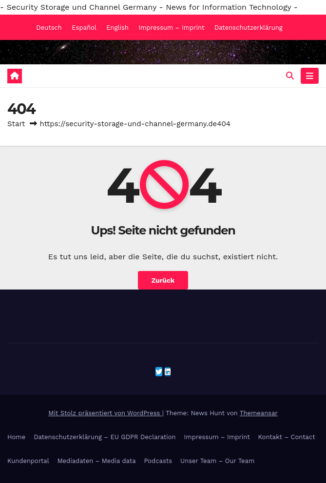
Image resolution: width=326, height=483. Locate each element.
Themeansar (259, 413)
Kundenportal (28, 460)
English (117, 27)
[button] (290, 75)
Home (16, 437)
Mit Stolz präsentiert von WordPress (105, 413)
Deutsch (49, 27)
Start (16, 123)
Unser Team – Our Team (217, 460)
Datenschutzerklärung (248, 27)
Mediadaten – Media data (97, 460)
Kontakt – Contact (286, 437)
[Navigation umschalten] (310, 76)
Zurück (163, 280)
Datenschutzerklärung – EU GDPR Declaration (104, 437)
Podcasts (158, 460)
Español (84, 27)
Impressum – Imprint (171, 27)
